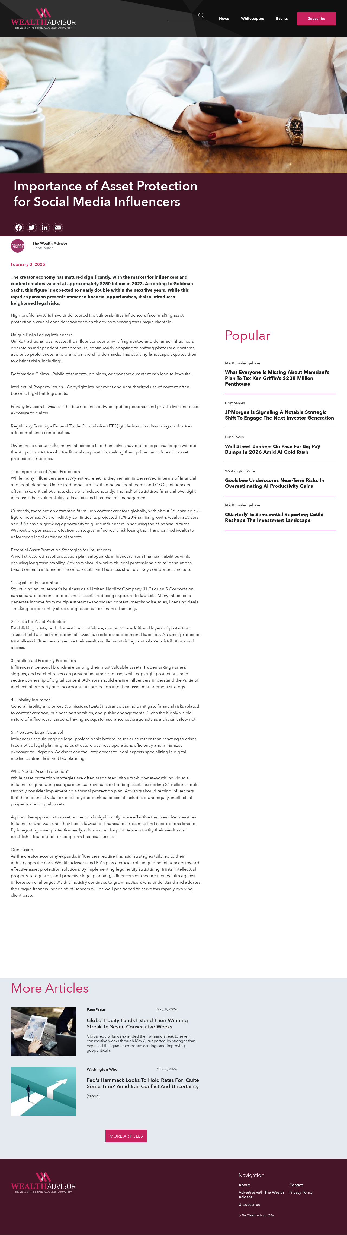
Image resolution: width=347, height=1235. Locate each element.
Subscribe (316, 18)
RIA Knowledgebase (242, 363)
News (224, 18)
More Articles (126, 1136)
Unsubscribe (249, 1204)
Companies (235, 403)
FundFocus (234, 437)
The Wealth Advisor (50, 243)
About (244, 1185)
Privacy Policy (301, 1192)
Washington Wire (240, 471)
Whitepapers (252, 18)
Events (282, 18)
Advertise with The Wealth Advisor (261, 1195)
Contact (296, 1185)
